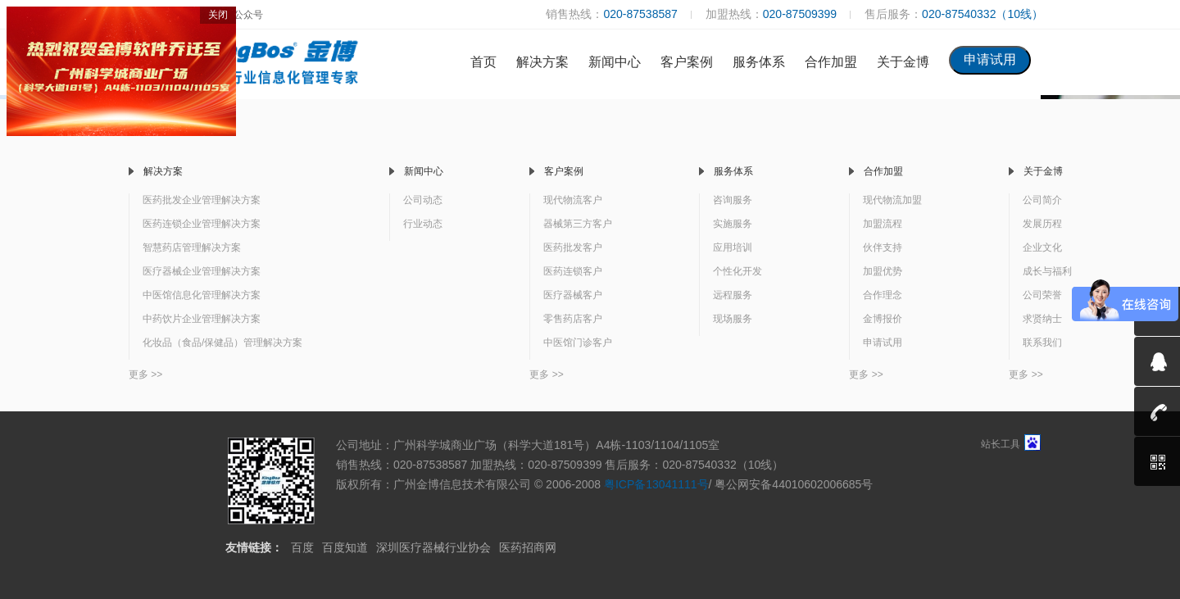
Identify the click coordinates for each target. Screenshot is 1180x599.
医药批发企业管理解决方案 (202, 200)
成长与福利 (1047, 271)
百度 (302, 547)
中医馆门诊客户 (577, 342)
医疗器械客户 (572, 295)
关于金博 (903, 62)
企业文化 (1042, 247)
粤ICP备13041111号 (656, 484)
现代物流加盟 (892, 200)
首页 (483, 62)
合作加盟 (831, 62)
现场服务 (732, 318)
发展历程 (1042, 223)
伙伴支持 (882, 247)
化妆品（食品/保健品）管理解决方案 (222, 342)
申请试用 (882, 342)
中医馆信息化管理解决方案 (202, 295)
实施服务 (732, 223)
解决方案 (542, 62)
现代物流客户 (572, 200)
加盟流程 (882, 223)
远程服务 (732, 295)
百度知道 (345, 547)
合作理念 (882, 295)
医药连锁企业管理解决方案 (202, 223)
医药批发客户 (572, 247)
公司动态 (422, 200)
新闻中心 (614, 62)
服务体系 (759, 62)
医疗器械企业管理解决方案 (202, 271)
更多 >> (145, 374)
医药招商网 (527, 547)
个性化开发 (737, 271)
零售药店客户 (572, 318)
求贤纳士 (1042, 318)
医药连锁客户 (572, 271)
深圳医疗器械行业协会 (433, 547)
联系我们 (1042, 342)
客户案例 (686, 62)
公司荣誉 (1042, 295)
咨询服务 (732, 200)
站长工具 (1011, 444)
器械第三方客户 (577, 223)
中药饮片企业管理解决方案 (202, 318)
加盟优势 (882, 271)
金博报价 (882, 318)
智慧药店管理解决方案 (192, 247)
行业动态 (422, 223)
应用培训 (732, 247)
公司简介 (1042, 200)
